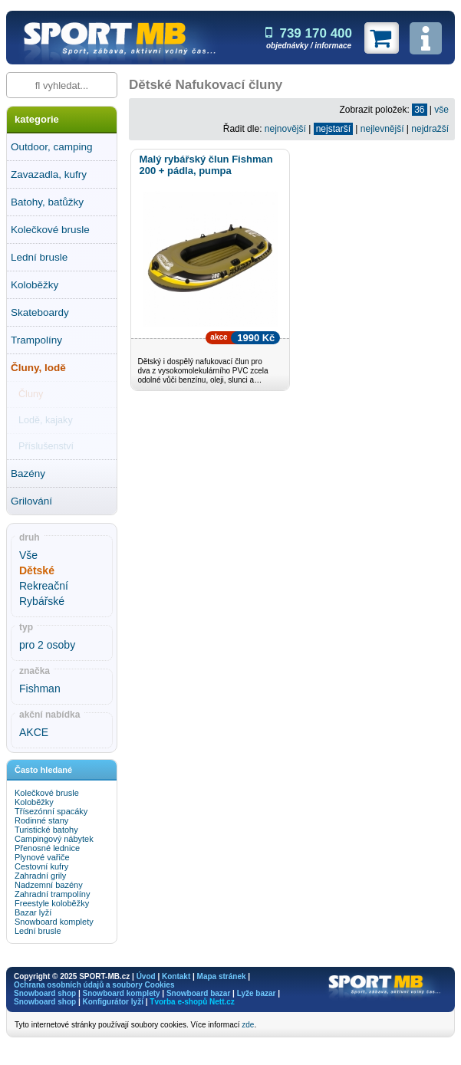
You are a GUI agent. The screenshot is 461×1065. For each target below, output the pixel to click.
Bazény (28, 473)
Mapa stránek (221, 976)
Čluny (30, 394)
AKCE (33, 732)
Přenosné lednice (47, 848)
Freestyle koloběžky (52, 903)
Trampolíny (36, 340)
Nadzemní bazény (49, 884)
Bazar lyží (33, 912)
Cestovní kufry (41, 866)
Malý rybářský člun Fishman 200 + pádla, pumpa (205, 164)
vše (441, 109)
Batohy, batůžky (47, 202)
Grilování (31, 501)
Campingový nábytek (54, 838)
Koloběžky (34, 285)
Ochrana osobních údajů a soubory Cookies (94, 985)
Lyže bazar (256, 993)
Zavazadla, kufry (49, 174)
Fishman (40, 688)
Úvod (146, 976)
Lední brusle (39, 257)
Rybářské (41, 601)
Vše (28, 555)
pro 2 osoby (47, 645)
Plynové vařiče (42, 857)
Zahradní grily (40, 875)
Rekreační (43, 586)
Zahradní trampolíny (52, 894)
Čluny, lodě (38, 367)
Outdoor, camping (52, 147)
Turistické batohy (46, 829)
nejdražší (430, 128)
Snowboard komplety (54, 921)
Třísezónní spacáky (51, 811)
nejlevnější (382, 128)
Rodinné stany (41, 820)
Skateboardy (40, 312)
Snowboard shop (45, 993)
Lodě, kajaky (45, 420)
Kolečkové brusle (50, 229)
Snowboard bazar (198, 993)
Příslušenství (46, 446)
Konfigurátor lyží (112, 1002)
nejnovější (285, 128)
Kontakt (176, 976)
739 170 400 (308, 33)
